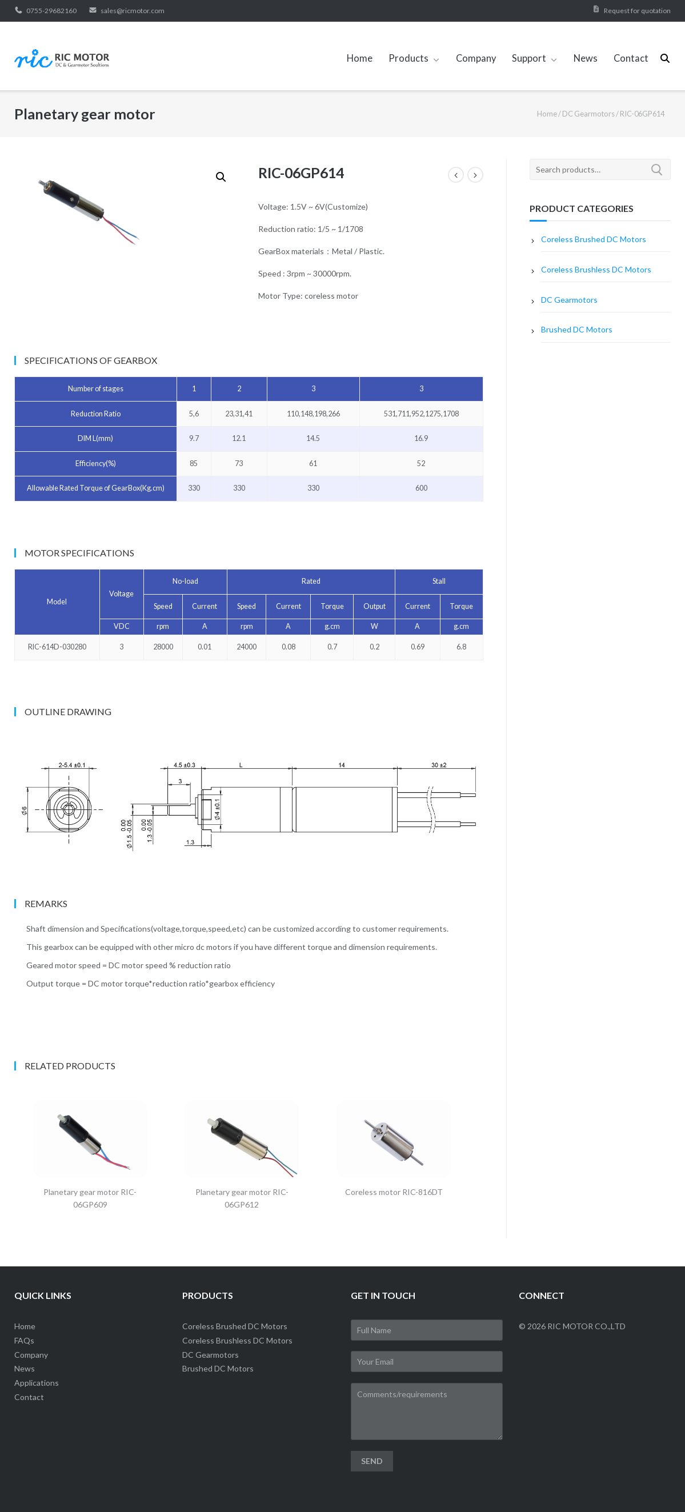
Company (476, 58)
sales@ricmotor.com (127, 10)
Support (529, 58)
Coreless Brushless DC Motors (596, 269)
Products (408, 58)
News (586, 58)
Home (359, 58)
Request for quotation (637, 10)
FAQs (24, 1340)
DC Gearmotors (588, 113)
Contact (631, 58)
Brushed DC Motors (576, 329)
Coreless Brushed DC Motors (593, 239)
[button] (221, 177)
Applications (36, 1382)
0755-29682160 (45, 10)
